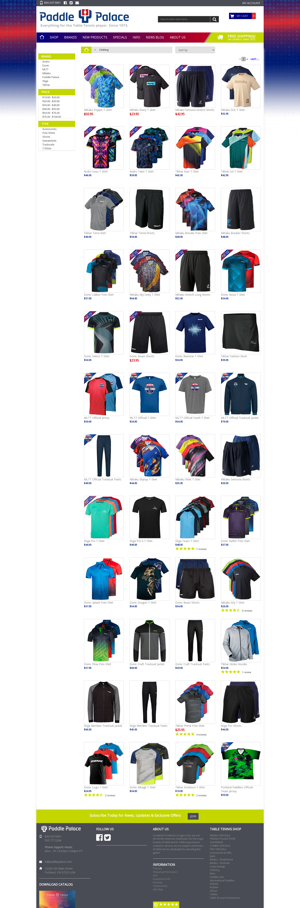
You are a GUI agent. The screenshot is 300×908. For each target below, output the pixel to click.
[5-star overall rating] (195, 549)
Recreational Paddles (222, 880)
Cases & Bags (217, 866)
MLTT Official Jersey (96, 418)
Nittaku (46, 73)
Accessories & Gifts (220, 852)
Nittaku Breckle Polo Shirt (191, 233)
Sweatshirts (49, 140)
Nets (212, 873)
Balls (212, 856)
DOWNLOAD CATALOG (56, 884)
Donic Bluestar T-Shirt (189, 356)
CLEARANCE (216, 842)
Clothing (103, 49)
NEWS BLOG (155, 37)
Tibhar (46, 85)
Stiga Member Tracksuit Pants (148, 726)
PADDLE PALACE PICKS (222, 838)
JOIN (193, 816)
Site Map (158, 889)
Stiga (45, 81)
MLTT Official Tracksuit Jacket (240, 418)
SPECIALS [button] (120, 37)
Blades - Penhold (219, 863)
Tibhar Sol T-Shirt (232, 171)
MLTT (45, 69)
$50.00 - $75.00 (50, 113)
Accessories (49, 129)
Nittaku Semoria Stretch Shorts (194, 110)
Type (45, 124)
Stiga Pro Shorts (231, 726)
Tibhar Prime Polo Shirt (189, 726)
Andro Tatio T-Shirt (142, 171)
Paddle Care (217, 877)
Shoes (213, 890)
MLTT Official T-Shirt (143, 418)
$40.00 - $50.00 (50, 109)
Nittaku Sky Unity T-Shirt (145, 294)
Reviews (157, 882)
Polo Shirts (48, 133)
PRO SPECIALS (218, 849)
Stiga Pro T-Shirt (94, 541)
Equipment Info (162, 879)
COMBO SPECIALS (220, 845)
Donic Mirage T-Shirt (143, 787)
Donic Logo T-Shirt (96, 787)
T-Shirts (46, 148)
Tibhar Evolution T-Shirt (190, 787)
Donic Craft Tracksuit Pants (192, 664)
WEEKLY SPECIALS (220, 835)
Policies (157, 868)
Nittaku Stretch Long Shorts (192, 294)
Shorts (46, 137)
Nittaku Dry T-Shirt (232, 602)
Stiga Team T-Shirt (187, 541)
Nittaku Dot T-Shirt (233, 110)
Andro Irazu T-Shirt (96, 171)
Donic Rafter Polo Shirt (235, 541)
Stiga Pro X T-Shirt (141, 541)
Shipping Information (165, 872)
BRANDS (70, 37)
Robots (214, 883)
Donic (45, 65)
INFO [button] (136, 37)
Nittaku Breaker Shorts (235, 233)
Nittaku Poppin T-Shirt (98, 110)
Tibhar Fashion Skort (234, 356)
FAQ (155, 875)
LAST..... (255, 59)
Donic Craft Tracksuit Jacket (147, 664)
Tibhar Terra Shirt (95, 233)
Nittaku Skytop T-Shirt (143, 479)
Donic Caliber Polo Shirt (99, 294)
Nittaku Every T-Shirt (142, 110)
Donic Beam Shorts (142, 356)
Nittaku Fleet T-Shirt (188, 479)
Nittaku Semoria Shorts (235, 479)
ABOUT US (178, 37)
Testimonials (160, 886)
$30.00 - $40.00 (50, 105)
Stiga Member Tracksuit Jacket (103, 726)
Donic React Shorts (187, 602)
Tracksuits (48, 144)
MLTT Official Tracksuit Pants (102, 479)
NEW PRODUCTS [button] (95, 37)
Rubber (214, 887)
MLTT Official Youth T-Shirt (192, 418)
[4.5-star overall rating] (241, 610)
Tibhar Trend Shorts (142, 233)
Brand (46, 56)
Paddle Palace (50, 77)
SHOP (54, 37)
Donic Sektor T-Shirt (96, 356)
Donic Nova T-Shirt (233, 294)
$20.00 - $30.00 (50, 101)
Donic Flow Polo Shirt (97, 664)
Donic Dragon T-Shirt (143, 602)
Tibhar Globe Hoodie (234, 664)
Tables (213, 894)
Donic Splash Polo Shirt (98, 602)
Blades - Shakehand (221, 859)
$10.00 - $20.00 (50, 97)
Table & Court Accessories (225, 897)
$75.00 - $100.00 (51, 117)
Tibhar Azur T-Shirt (187, 171)
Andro (46, 61)
